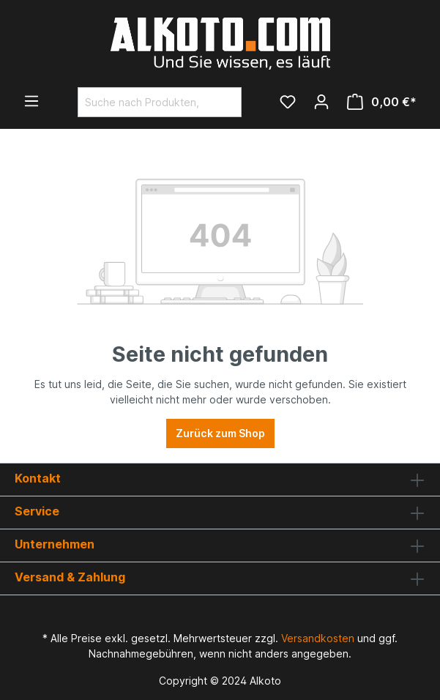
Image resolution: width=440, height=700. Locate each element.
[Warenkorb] (381, 102)
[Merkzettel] (288, 102)
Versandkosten (317, 638)
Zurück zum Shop (220, 433)
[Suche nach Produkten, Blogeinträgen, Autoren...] (143, 102)
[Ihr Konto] (321, 102)
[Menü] (31, 101)
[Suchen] (224, 102)
